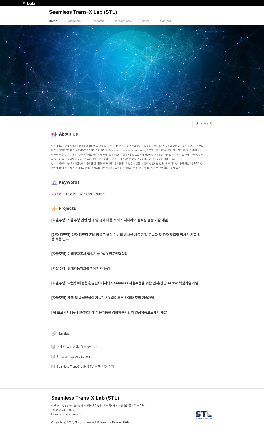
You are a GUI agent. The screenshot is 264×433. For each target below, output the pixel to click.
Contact (165, 21)
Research (98, 21)
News (145, 21)
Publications (123, 21)
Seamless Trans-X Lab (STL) (83, 12)
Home (53, 21)
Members (74, 21)
